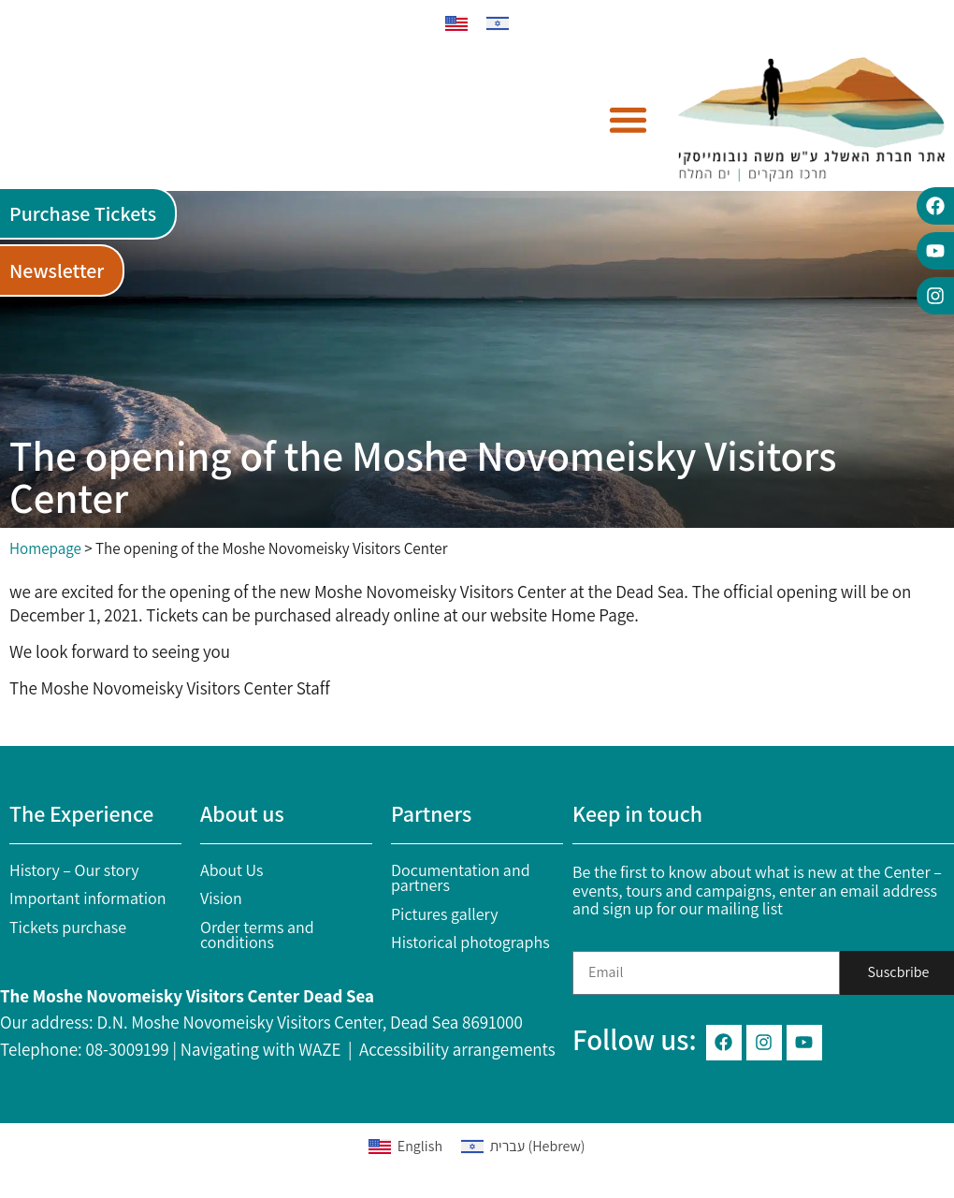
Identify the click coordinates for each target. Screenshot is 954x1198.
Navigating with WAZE (261, 1049)
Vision (221, 898)
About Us (232, 870)
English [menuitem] (420, 1146)
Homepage (45, 548)
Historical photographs (470, 942)
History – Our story (73, 870)
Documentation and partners (460, 877)
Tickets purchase (67, 927)
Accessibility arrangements (457, 1049)
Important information (87, 898)
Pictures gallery (445, 914)
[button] (629, 119)
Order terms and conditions (257, 934)
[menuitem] (456, 23)
